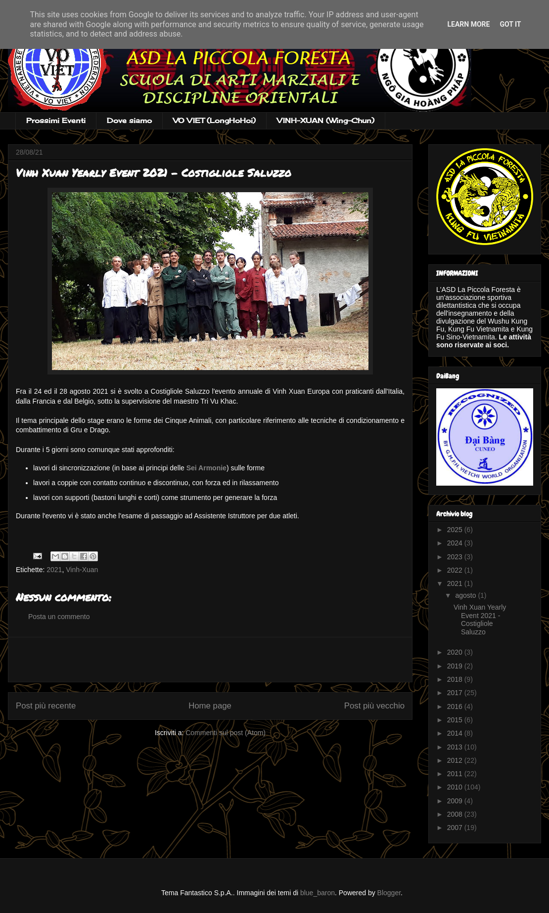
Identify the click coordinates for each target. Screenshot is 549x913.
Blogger (389, 893)
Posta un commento (59, 617)
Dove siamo (129, 120)
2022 (455, 570)
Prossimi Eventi (56, 120)
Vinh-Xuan (82, 570)
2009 (455, 801)
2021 (54, 570)
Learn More (468, 24)
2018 (455, 679)
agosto (466, 595)
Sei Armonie (206, 468)
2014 (455, 733)
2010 (455, 787)
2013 (455, 747)
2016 (455, 706)
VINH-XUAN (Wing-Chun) (325, 120)
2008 (455, 814)
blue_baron (317, 893)
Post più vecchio (374, 705)
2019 (455, 666)
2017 (455, 693)
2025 (455, 530)
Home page (209, 705)
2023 (455, 557)
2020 (455, 652)
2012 (455, 760)
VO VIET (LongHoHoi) (214, 120)
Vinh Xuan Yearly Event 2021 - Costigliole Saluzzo (480, 619)
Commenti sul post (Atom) (225, 733)
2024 (455, 543)
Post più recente (46, 705)
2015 (455, 720)
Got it (510, 24)
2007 (455, 827)
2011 (455, 774)
